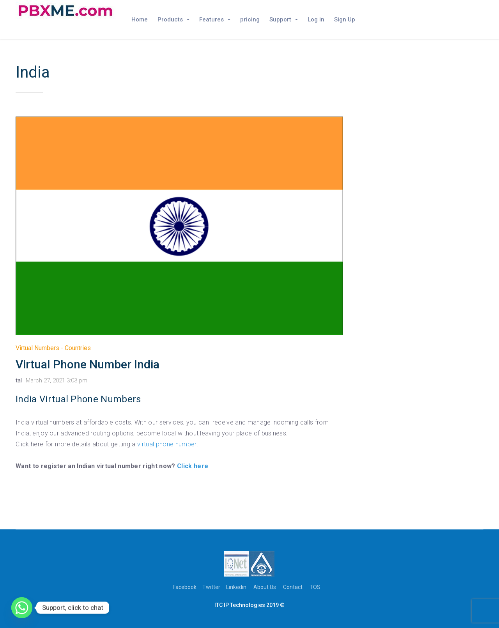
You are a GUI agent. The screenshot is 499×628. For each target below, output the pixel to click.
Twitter (211, 587)
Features (211, 19)
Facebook (184, 587)
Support (280, 19)
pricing (250, 19)
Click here (192, 466)
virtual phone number (166, 444)
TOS (315, 587)
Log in (316, 19)
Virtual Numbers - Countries (53, 348)
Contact (293, 587)
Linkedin (236, 587)
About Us (264, 587)
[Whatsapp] (21, 607)
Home (139, 19)
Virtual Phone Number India (87, 364)
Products (170, 19)
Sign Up (344, 19)
